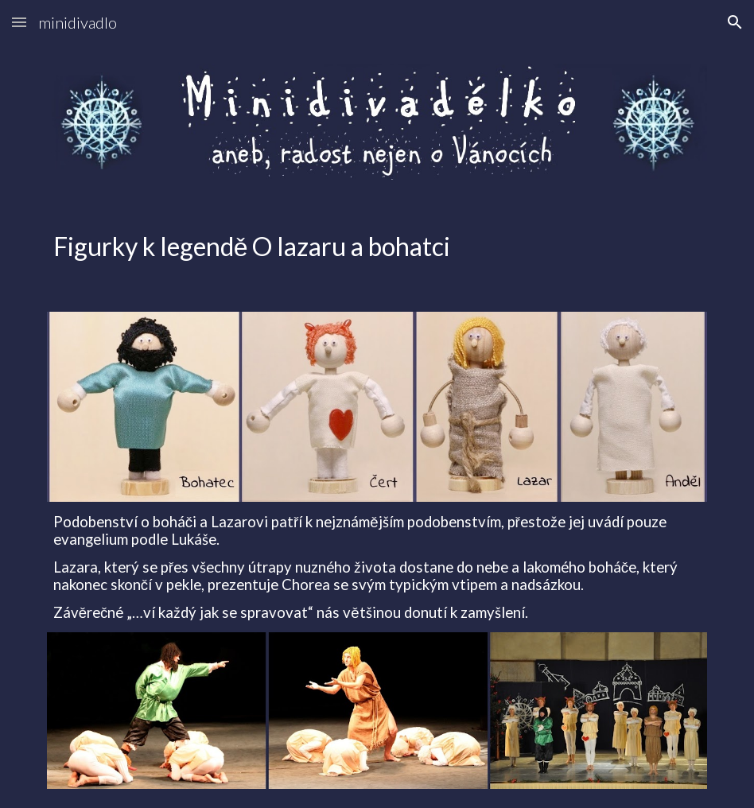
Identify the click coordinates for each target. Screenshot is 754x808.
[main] (377, 246)
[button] (19, 22)
